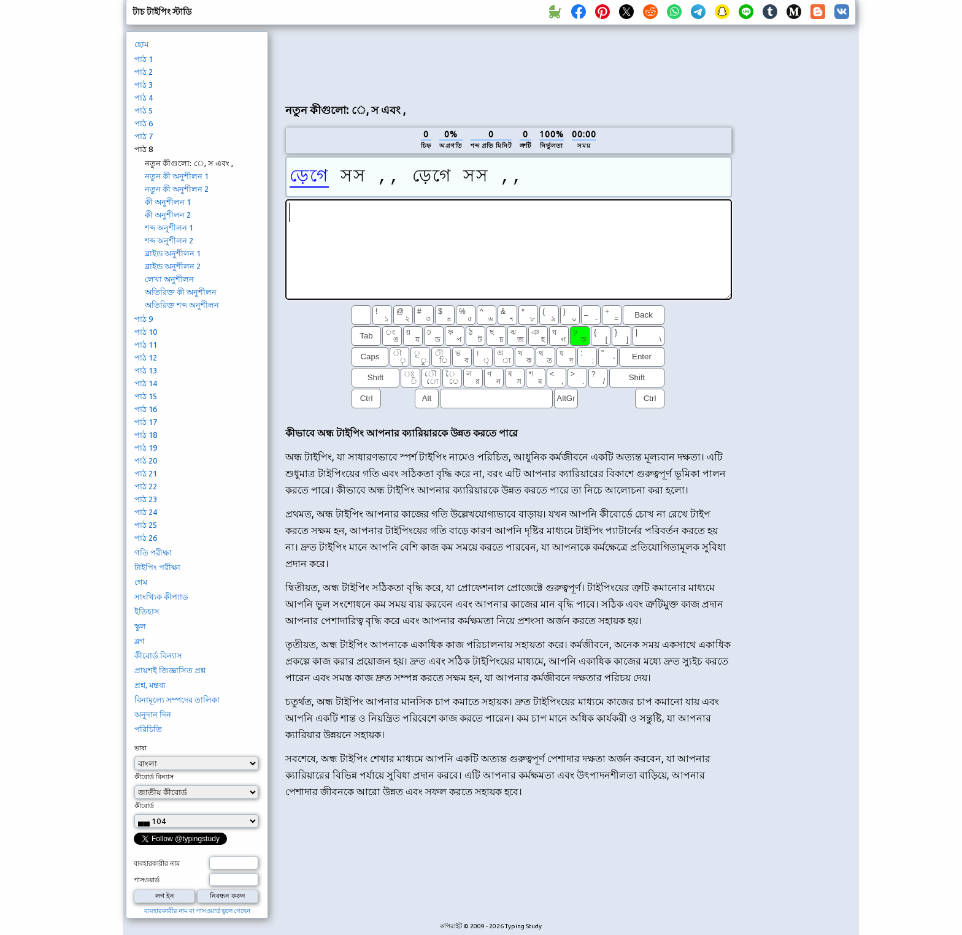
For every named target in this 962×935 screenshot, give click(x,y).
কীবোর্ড (144, 805)
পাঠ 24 (145, 512)
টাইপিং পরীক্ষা (157, 567)
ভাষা (140, 748)
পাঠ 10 (145, 331)
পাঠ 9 (143, 319)
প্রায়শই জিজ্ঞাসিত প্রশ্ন (170, 670)
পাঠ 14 (145, 383)
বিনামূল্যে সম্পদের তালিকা (177, 699)
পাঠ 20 (145, 460)
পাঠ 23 (145, 499)
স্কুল (140, 626)
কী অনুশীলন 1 (168, 201)
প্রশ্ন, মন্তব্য (150, 685)
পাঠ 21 (145, 473)
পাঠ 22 (145, 486)
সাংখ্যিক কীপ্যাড (161, 596)
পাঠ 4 (143, 97)
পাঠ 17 (145, 422)
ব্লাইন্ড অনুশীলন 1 (173, 253)
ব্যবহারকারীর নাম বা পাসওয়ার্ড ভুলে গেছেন (197, 910)
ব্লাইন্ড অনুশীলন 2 (173, 266)
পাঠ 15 (145, 396)
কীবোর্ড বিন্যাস (158, 655)
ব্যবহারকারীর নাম (157, 863)
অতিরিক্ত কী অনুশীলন (181, 292)
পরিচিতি (148, 729)
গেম (140, 582)
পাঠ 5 (143, 110)
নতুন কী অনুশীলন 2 (177, 189)
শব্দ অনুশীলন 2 (169, 240)
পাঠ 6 (143, 123)
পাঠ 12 (145, 357)
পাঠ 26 (145, 537)
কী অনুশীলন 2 (168, 214)
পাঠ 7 (143, 136)
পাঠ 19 (145, 447)
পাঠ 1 (143, 59)
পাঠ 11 (145, 344)
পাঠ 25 (145, 525)
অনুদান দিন (152, 714)
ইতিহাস (147, 611)
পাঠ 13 (145, 370)
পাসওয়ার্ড (147, 879)
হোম (141, 44)
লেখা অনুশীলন (169, 279)
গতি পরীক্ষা (153, 552)
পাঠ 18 (145, 434)
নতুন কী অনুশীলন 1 (177, 176)
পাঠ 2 (143, 71)
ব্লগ (139, 640)
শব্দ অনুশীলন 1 (169, 227)
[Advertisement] (508, 62)
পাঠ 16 (145, 409)
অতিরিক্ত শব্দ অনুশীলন (182, 304)
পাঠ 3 (143, 84)
